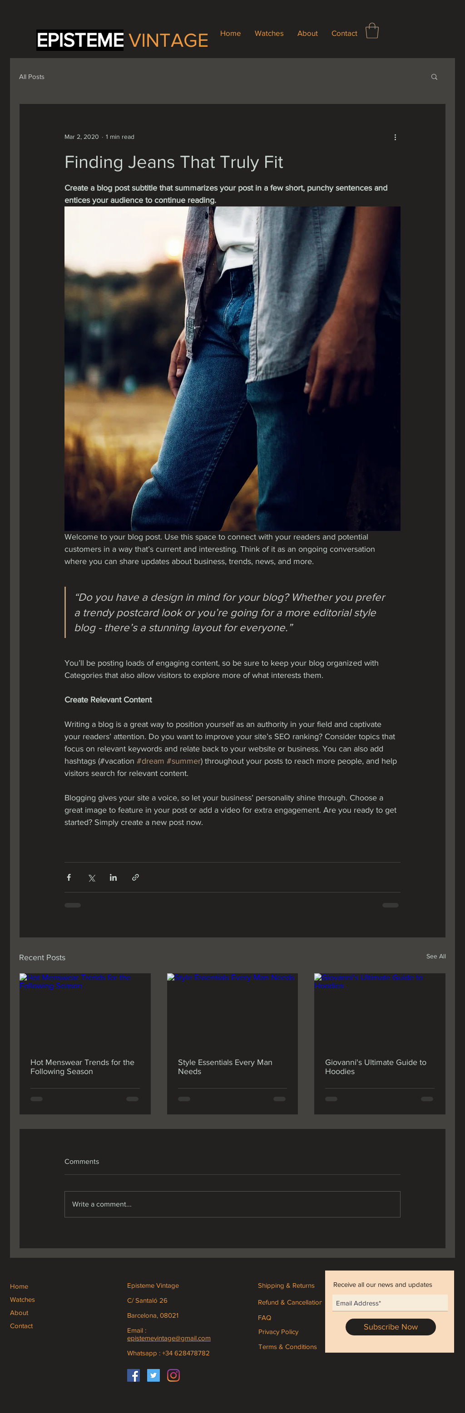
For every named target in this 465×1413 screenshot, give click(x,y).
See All (436, 956)
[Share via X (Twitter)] (91, 877)
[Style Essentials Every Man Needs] (232, 1010)
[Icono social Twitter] (153, 1375)
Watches (22, 1299)
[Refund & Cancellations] (292, 1302)
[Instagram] (173, 1375)
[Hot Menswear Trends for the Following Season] (85, 1010)
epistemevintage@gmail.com (169, 1338)
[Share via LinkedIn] (113, 877)
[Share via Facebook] (68, 877)
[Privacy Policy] (278, 1331)
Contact (21, 1326)
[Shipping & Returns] (292, 1285)
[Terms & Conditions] (287, 1346)
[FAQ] (266, 1317)
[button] (372, 31)
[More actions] (395, 136)
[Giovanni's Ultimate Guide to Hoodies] (379, 1010)
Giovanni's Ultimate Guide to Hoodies (375, 1067)
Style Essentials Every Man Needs (225, 1067)
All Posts (32, 76)
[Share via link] (135, 877)
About (19, 1312)
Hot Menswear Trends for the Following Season (82, 1067)
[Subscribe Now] (391, 1327)
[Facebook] (133, 1375)
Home (19, 1286)
